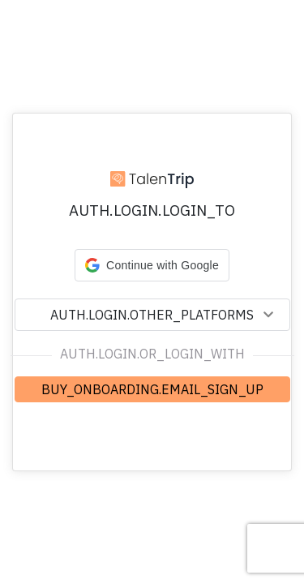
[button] (152, 265)
